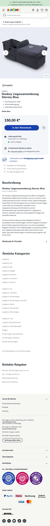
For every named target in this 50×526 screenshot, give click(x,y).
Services (5, 411)
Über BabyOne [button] (25, 456)
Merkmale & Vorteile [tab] (25, 241)
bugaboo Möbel (8, 304)
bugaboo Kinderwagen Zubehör (14, 300)
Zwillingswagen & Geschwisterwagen (16, 351)
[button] (33, 9)
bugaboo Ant (7, 263)
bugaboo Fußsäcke (9, 293)
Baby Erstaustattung (10, 382)
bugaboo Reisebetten (10, 308)
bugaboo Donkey (8, 282)
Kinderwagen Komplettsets (12, 334)
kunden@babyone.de (9, 429)
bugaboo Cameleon (9, 278)
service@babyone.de (9, 422)
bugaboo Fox (7, 289)
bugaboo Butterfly (9, 274)
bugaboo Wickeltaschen (11, 322)
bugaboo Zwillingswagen (12, 326)
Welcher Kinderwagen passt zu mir (15, 370)
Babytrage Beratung (10, 378)
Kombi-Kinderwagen (10, 341)
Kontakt (5, 407)
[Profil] (37, 9)
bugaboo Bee (7, 267)
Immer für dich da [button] (25, 398)
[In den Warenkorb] (21, 127)
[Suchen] (4, 15)
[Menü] (3, 9)
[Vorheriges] (5, 52)
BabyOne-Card (32, 158)
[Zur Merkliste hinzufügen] (43, 127)
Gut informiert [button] (25, 450)
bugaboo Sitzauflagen (10, 312)
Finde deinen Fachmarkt (11, 403)
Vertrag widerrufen (12, 440)
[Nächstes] (44, 52)
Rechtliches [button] (25, 463)
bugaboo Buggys (8, 271)
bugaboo (5, 259)
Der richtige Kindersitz (10, 374)
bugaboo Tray (7, 318)
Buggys (5, 330)
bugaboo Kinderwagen (11, 296)
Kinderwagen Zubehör (11, 338)
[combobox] (27, 15)
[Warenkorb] (46, 9)
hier (19, 423)
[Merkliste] (42, 9)
